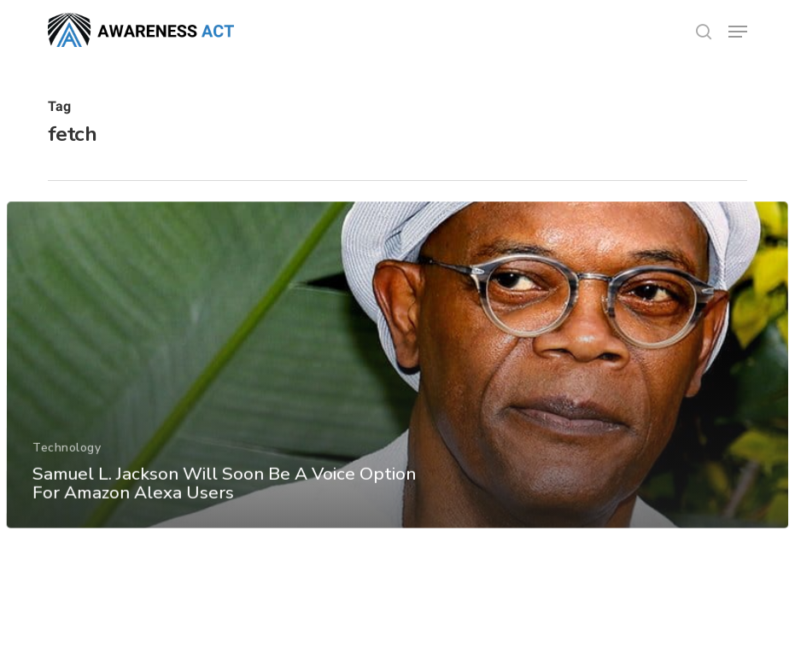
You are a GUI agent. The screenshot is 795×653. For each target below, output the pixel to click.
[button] (737, 31)
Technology (66, 460)
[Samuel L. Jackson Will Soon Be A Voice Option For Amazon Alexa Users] (397, 378)
